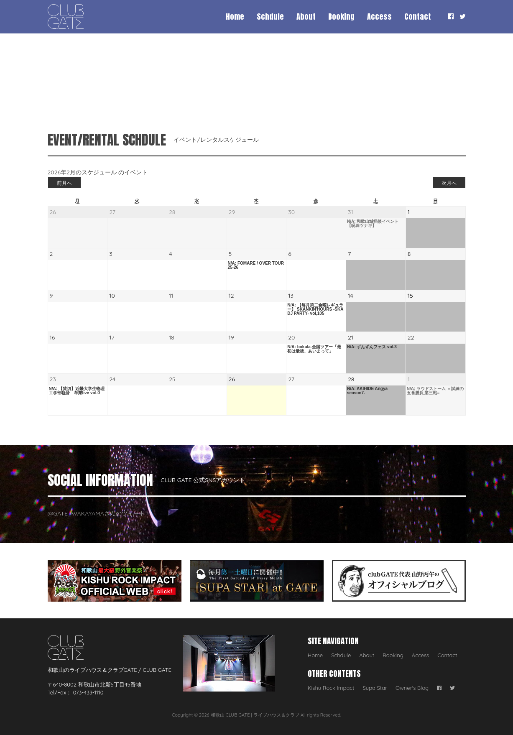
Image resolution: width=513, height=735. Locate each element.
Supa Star (375, 687)
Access (379, 16)
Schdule (270, 16)
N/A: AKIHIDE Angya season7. (367, 391)
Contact (417, 16)
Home (235, 16)
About (306, 16)
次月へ (449, 183)
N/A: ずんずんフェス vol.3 (372, 347)
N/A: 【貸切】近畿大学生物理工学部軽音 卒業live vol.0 (77, 391)
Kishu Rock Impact (331, 687)
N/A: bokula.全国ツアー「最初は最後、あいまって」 (314, 349)
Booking (341, 16)
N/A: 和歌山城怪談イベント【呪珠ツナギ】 (372, 223)
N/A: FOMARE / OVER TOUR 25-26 (256, 265)
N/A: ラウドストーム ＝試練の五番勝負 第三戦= (435, 391)
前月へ (64, 183)
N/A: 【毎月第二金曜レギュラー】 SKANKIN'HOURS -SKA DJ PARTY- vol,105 (315, 309)
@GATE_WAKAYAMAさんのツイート (96, 513)
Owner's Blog (412, 687)
